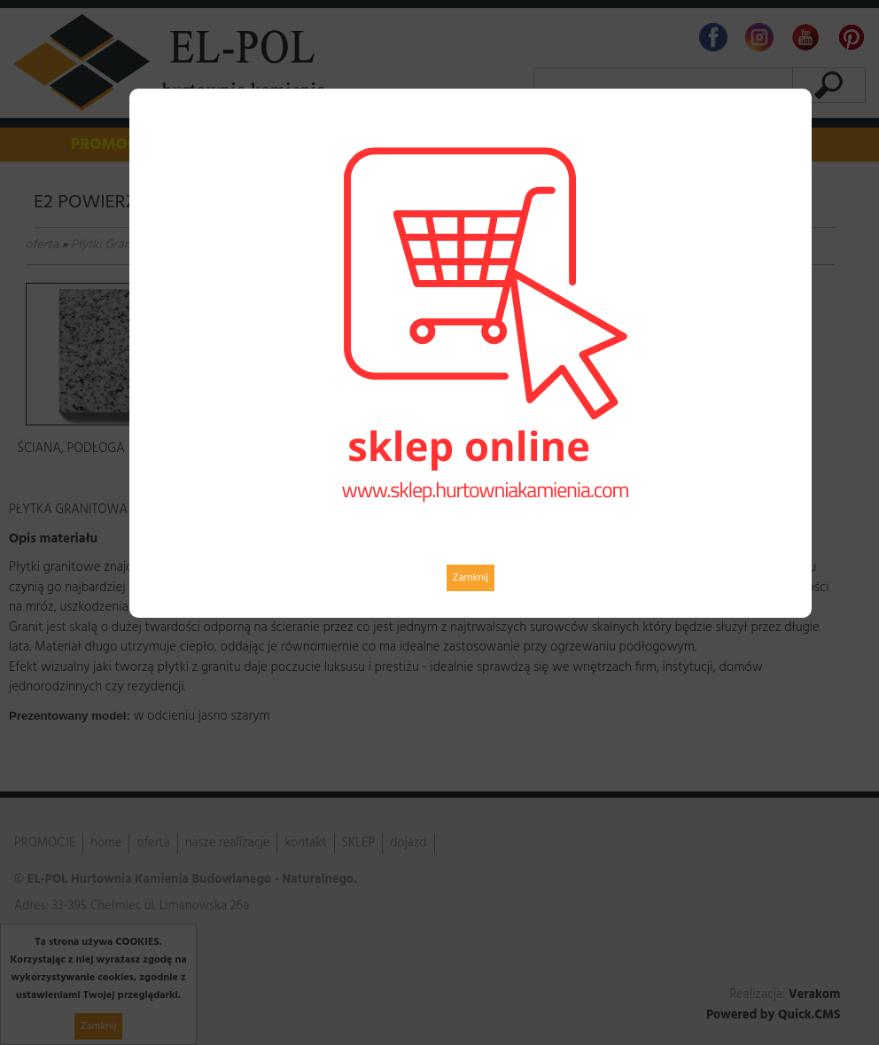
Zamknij (470, 578)
